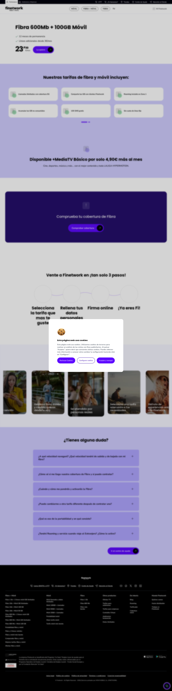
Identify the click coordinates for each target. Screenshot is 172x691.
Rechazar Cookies (66, 360)
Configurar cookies (86, 360)
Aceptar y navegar (106, 360)
